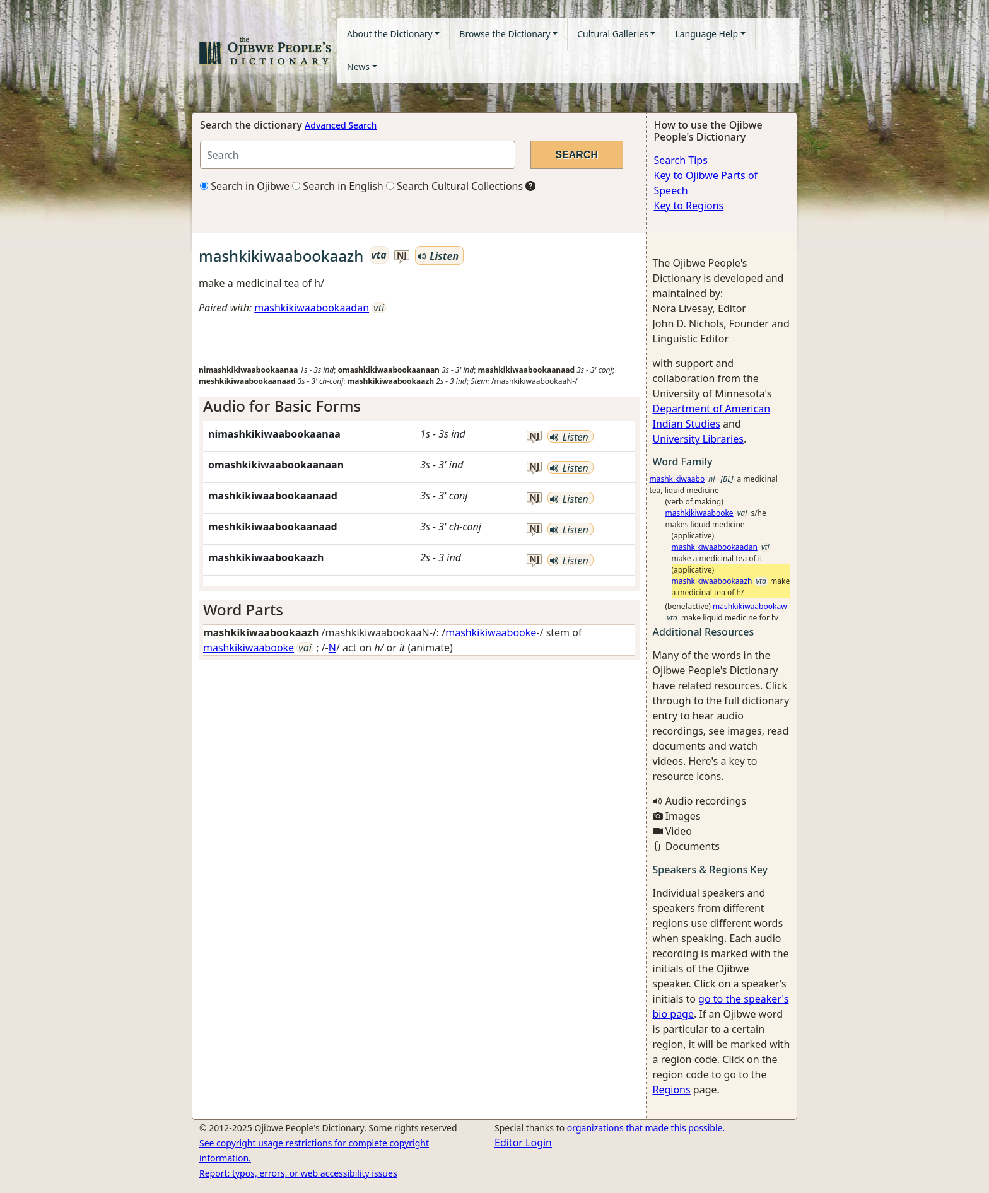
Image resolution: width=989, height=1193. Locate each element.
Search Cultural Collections (454, 186)
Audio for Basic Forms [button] (282, 405)
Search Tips (681, 160)
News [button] (358, 67)
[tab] (419, 406)
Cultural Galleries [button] (612, 34)
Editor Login (523, 1142)
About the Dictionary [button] (390, 34)
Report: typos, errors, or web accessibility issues (298, 1173)
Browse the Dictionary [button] (504, 34)
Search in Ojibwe (245, 186)
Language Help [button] (706, 34)
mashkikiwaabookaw (750, 606)
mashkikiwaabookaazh (712, 581)
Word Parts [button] (243, 609)
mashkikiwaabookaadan (311, 308)
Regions (672, 1090)
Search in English (337, 186)
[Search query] (357, 155)
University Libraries (698, 439)
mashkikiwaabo (677, 479)
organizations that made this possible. (646, 1128)
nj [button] (402, 255)
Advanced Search (341, 125)
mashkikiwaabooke (490, 632)
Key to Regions (689, 205)
